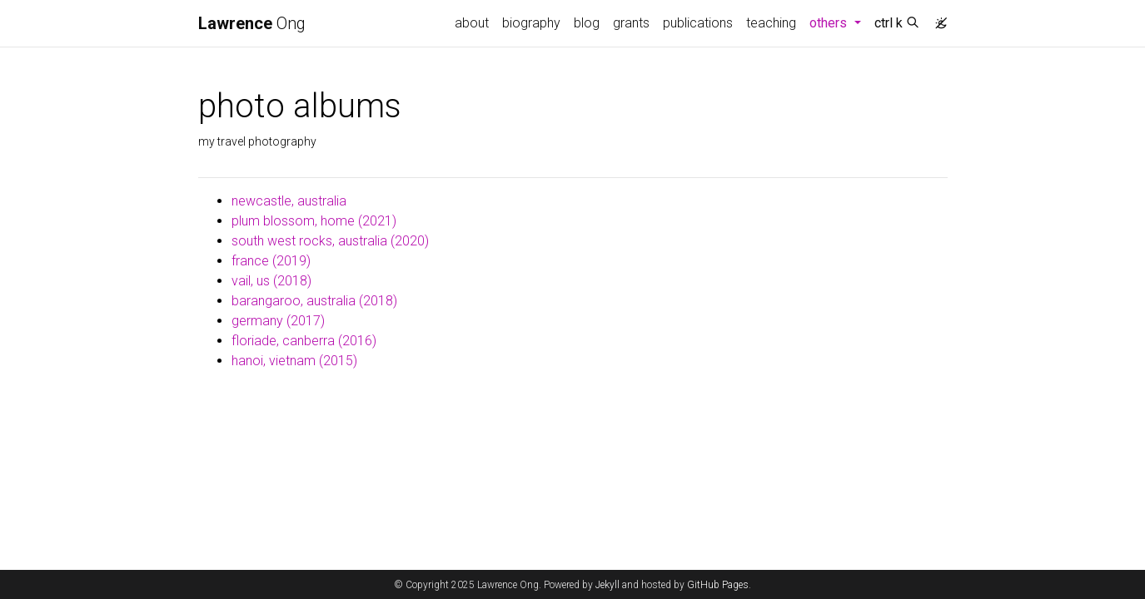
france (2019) (271, 261)
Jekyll (607, 585)
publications (698, 23)
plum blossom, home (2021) (313, 221)
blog (587, 23)
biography (531, 23)
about (472, 23)
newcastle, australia (288, 201)
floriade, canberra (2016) (303, 341)
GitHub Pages (718, 585)
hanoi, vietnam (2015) (294, 361)
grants (631, 23)
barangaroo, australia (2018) (314, 301)
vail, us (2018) (271, 281)
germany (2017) (278, 321)
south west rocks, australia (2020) (330, 241)
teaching (771, 23)
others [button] (838, 21)
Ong (252, 23)
